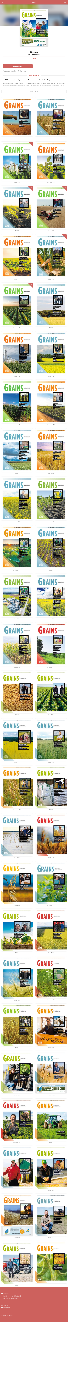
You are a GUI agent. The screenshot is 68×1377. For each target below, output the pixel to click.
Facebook (5, 1307)
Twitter (4, 1305)
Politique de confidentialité (11, 1296)
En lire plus (34, 91)
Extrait (34, 58)
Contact (4, 1294)
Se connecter (17, 66)
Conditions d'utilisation (9, 1298)
